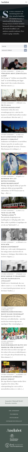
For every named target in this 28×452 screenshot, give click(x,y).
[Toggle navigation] (26, 2)
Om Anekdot (14, 411)
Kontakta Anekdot (11, 403)
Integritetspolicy (14, 421)
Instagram (14, 417)
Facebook (14, 414)
